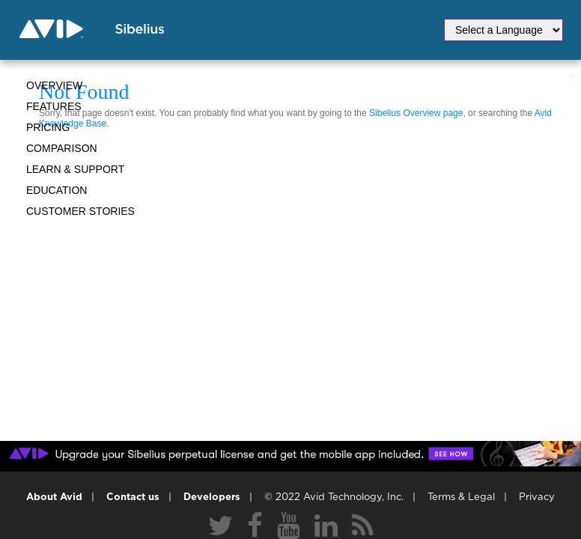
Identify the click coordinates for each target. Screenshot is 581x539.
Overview (54, 85)
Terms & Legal (461, 497)
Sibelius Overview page (416, 113)
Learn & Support (75, 169)
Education (56, 190)
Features (54, 106)
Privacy (537, 497)
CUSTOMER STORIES (80, 211)
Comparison (61, 148)
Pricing (48, 127)
